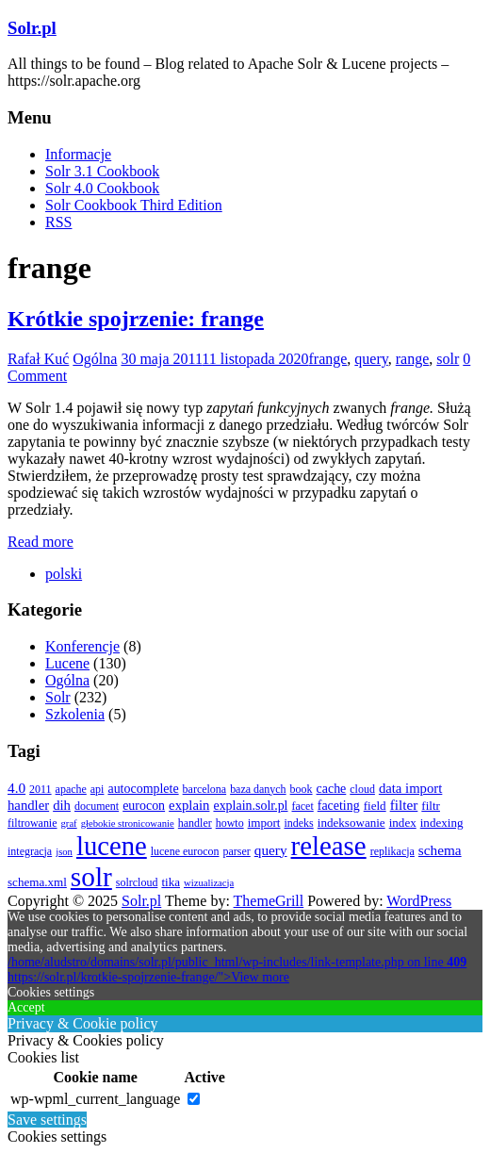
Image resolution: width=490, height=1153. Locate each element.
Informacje (78, 154)
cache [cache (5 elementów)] (332, 789)
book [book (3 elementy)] (301, 789)
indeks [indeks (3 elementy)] (299, 823)
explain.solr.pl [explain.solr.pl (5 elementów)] (250, 806)
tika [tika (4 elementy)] (170, 882)
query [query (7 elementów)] (270, 850)
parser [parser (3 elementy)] (237, 851)
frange (328, 359)
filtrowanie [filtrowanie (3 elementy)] (32, 823)
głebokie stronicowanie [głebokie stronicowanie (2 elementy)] (127, 823)
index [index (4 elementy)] (402, 822)
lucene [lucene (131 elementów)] (111, 846)
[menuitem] (63, 574)
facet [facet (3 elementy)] (303, 806)
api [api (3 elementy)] (97, 789)
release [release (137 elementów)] (329, 846)
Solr (58, 697)
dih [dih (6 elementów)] (62, 805)
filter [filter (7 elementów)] (404, 805)
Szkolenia (75, 714)
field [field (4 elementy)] (375, 806)
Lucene (67, 663)
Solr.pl (32, 28)
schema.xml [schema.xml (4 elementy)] (37, 882)
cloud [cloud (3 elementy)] (362, 789)
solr (447, 359)
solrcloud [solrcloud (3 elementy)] (137, 882)
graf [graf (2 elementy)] (69, 823)
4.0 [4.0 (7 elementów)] (16, 788)
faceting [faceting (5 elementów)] (339, 806)
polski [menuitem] (63, 574)
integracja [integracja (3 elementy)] (30, 851)
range (413, 359)
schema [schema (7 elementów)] (440, 850)
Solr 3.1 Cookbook (102, 171)
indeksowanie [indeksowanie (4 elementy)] (351, 822)
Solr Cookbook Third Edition (133, 205)
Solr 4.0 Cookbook (102, 188)
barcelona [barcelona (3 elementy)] (205, 789)
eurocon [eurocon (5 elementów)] (143, 806)
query (370, 359)
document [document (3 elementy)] (96, 806)
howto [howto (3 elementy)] (230, 823)
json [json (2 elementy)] (64, 852)
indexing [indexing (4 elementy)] (442, 822)
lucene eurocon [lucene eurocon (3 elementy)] (185, 851)
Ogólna (95, 359)
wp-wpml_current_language (95, 1099)
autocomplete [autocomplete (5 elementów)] (142, 789)
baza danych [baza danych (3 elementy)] (258, 789)
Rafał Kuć (38, 359)
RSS (58, 222)
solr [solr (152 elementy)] (91, 877)
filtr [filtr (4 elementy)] (430, 806)
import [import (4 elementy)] (264, 822)
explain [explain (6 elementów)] (189, 805)
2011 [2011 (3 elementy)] (40, 789)
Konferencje (82, 646)
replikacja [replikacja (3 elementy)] (392, 851)
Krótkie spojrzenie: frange (136, 318)
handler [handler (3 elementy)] (195, 823)
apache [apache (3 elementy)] (71, 789)
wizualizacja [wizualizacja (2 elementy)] (209, 883)
